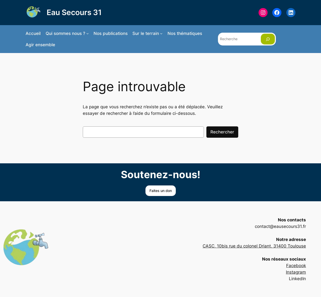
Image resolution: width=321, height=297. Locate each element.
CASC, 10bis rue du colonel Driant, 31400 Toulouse (254, 246)
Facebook (296, 265)
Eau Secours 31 (74, 12)
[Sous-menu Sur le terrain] (161, 33)
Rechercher (222, 131)
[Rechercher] (268, 39)
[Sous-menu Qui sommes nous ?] (87, 33)
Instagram (296, 272)
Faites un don (160, 190)
